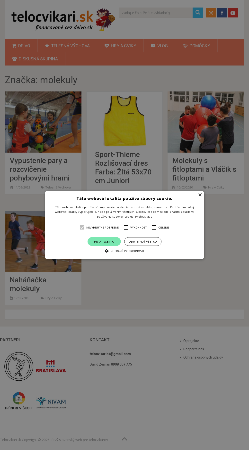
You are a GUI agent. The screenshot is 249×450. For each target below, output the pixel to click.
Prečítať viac (143, 216)
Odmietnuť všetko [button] (143, 241)
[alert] (124, 225)
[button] (124, 225)
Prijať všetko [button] (104, 241)
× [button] (200, 195)
